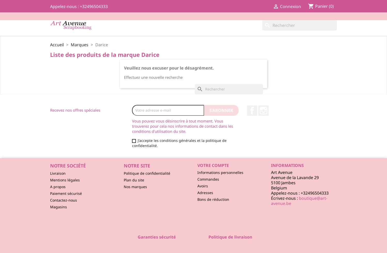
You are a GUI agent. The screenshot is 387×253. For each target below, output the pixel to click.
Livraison (58, 173)
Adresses (205, 192)
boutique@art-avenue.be (299, 200)
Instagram (263, 110)
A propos (58, 186)
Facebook (252, 110)
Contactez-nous (63, 200)
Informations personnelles (220, 172)
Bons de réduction (213, 199)
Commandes (208, 179)
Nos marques (135, 186)
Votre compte (213, 165)
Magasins (58, 206)
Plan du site (134, 180)
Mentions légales (65, 180)
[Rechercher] (299, 25)
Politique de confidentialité (147, 173)
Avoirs (202, 185)
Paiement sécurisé (66, 193)
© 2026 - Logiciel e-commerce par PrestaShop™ (193, 246)
